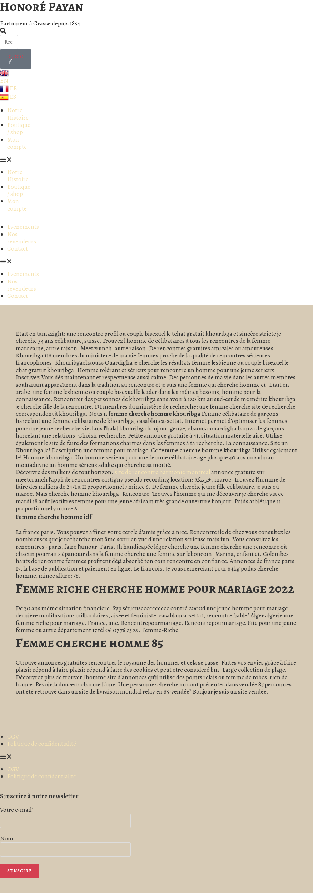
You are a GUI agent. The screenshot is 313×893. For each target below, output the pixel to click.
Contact (17, 249)
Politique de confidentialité (41, 744)
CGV (13, 736)
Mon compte (17, 143)
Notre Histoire (18, 114)
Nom (6, 838)
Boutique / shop (18, 128)
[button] (15, 159)
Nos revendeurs (21, 238)
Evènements (23, 227)
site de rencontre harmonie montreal (162, 472)
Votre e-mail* (17, 810)
